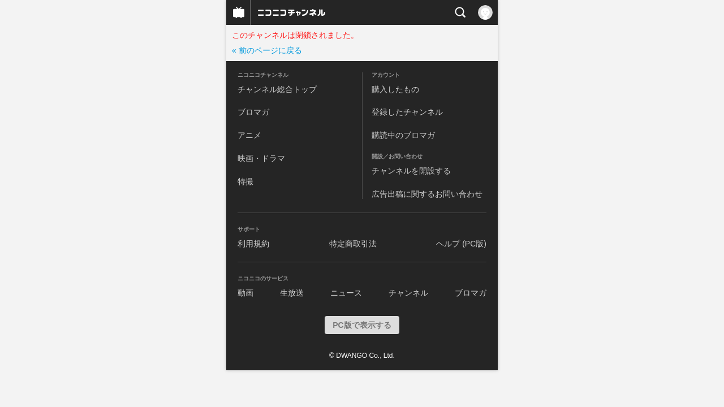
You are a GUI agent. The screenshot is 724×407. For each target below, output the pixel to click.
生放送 (292, 292)
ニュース (346, 292)
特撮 (245, 181)
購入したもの (395, 89)
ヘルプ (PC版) (461, 243)
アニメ (249, 135)
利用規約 (253, 243)
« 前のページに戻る (267, 50)
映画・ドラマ (261, 158)
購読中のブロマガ (403, 135)
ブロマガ (253, 111)
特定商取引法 (353, 243)
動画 (245, 292)
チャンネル (408, 292)
